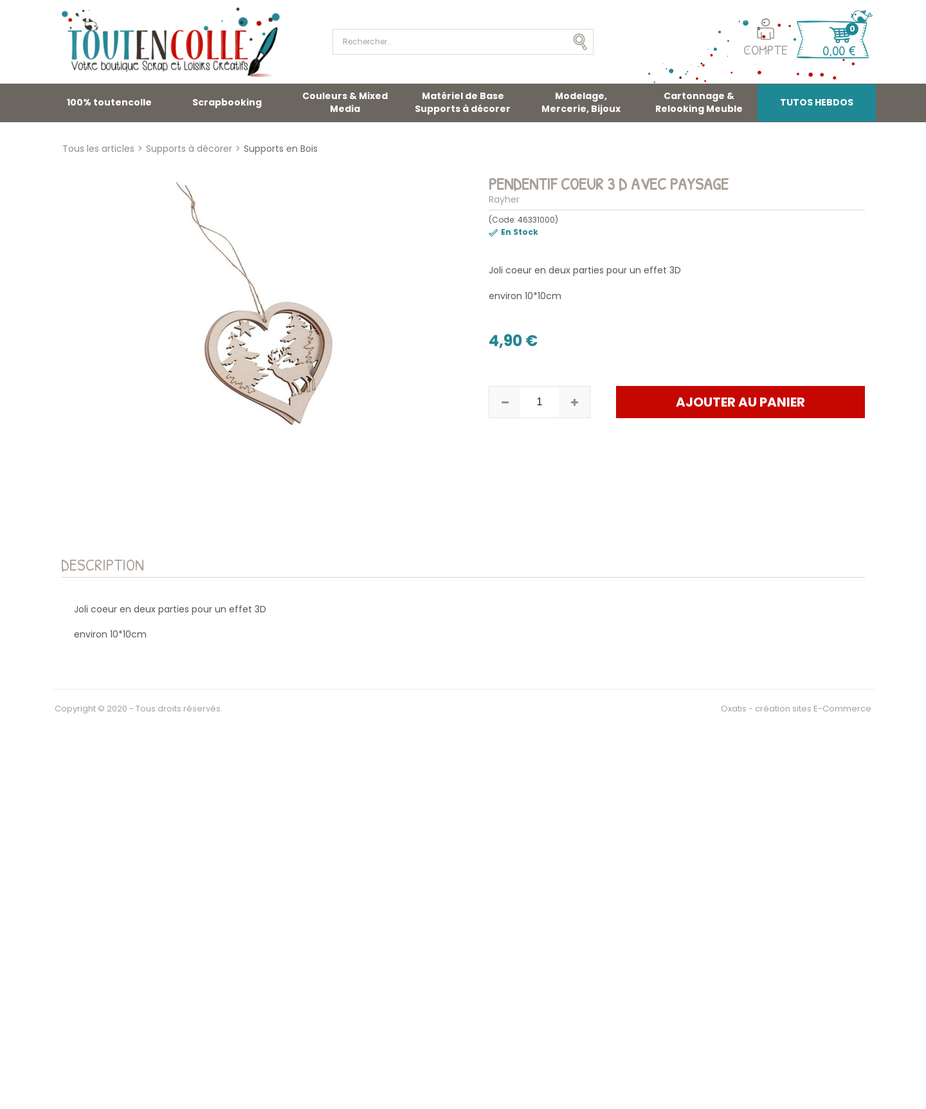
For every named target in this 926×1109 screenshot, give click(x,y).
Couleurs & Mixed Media (345, 102)
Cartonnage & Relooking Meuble (699, 102)
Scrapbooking (227, 102)
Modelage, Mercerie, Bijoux (581, 102)
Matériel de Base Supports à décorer (463, 102)
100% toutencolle (109, 102)
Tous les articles (98, 148)
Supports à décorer (189, 148)
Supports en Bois (281, 148)
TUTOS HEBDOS (816, 102)
